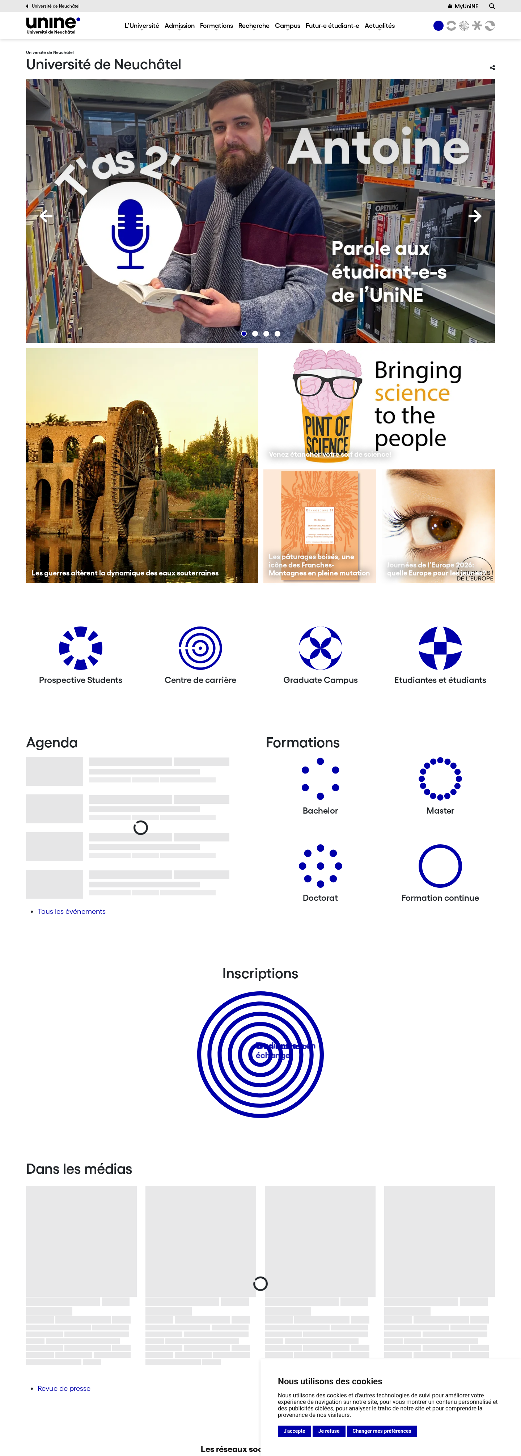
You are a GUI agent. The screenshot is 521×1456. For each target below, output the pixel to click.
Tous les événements (72, 911)
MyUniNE (463, 6)
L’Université (142, 25)
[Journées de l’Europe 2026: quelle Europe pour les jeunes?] (438, 526)
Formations (216, 25)
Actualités (380, 25)
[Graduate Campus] (320, 651)
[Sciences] (463, 26)
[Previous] (46, 216)
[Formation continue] (440, 869)
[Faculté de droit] (475, 26)
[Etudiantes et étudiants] (440, 651)
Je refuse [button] (329, 1431)
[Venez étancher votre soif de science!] (379, 406)
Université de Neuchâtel (53, 6)
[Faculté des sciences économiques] (488, 26)
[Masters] (440, 781)
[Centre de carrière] (200, 651)
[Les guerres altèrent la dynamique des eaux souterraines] (142, 465)
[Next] (475, 216)
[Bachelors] (320, 781)
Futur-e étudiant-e (332, 25)
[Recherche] (492, 6)
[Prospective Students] (81, 651)
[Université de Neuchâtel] (53, 25)
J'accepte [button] (294, 1431)
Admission (180, 25)
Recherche (254, 25)
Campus (287, 25)
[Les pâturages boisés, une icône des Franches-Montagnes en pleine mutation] (320, 526)
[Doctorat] (320, 869)
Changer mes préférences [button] (382, 1431)
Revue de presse (64, 1388)
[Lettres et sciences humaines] (450, 26)
